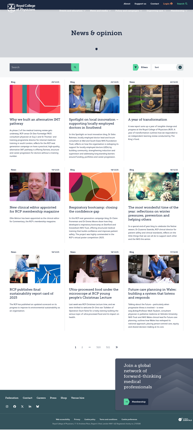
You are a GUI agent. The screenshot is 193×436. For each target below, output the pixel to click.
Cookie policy (89, 426)
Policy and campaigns (128, 10)
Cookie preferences (129, 426)
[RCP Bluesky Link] (37, 413)
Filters (140, 74)
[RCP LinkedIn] (30, 413)
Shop (64, 404)
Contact (155, 3)
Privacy (77, 426)
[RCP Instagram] (7, 413)
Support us (140, 3)
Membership (179, 10)
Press (53, 404)
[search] (75, 74)
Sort (157, 73)
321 (108, 353)
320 (98, 353)
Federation (11, 404)
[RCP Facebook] (14, 413)
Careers (41, 404)
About (127, 3)
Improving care (156, 10)
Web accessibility (63, 426)
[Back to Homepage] (19, 8)
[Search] (40, 74)
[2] (116, 354)
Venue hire (77, 404)
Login (168, 3)
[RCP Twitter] (22, 413)
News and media (100, 10)
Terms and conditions (108, 426)
